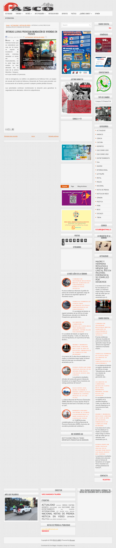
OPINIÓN (97, 13)
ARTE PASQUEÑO (41, 13)
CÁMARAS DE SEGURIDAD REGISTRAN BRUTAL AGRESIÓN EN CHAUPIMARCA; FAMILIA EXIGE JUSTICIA (103, 329)
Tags (72, 186)
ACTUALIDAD (8, 13)
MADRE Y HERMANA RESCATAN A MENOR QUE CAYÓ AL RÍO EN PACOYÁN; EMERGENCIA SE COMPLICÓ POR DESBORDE (103, 271)
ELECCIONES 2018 (102, 154)
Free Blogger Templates (56, 545)
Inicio (33, 136)
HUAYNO (99, 166)
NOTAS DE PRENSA (103, 190)
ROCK (98, 210)
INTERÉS (29, 13)
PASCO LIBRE (57, 540)
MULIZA (99, 182)
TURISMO (20, 13)
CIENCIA (99, 138)
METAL (99, 178)
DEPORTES (65, 13)
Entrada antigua (53, 136)
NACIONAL (100, 186)
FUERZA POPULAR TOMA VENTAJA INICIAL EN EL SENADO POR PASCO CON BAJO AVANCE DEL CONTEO (82, 371)
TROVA (99, 217)
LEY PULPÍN (100, 174)
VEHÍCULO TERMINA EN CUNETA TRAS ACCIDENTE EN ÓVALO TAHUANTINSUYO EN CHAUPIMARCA (82, 305)
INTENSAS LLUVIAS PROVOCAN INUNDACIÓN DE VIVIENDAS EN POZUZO (31, 33)
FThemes (72, 545)
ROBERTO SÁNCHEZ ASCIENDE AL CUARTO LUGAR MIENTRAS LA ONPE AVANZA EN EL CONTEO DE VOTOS (81, 414)
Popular (64, 186)
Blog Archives (82, 186)
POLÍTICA (73, 13)
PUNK (98, 206)
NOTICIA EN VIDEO (53, 13)
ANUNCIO (100, 134)
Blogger (72, 540)
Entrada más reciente (11, 136)
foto (98, 162)
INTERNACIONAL (9, 18)
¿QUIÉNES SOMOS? (86, 13)
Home (8, 25)
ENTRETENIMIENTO (103, 158)
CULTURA (100, 142)
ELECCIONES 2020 (102, 150)
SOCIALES (100, 214)
